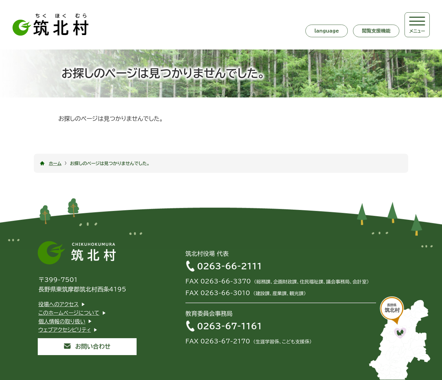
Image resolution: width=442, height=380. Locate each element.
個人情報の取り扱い (61, 321)
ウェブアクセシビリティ (64, 329)
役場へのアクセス (58, 304)
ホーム (55, 163)
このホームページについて (68, 312)
